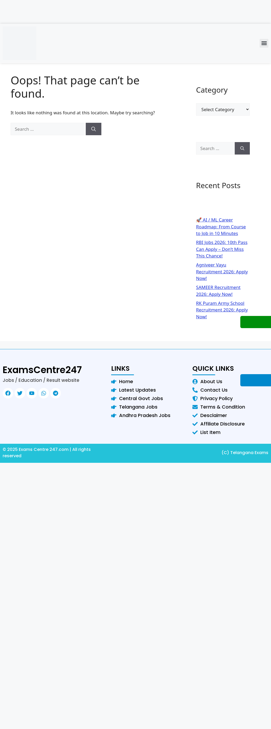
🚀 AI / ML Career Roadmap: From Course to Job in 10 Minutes (221, 226)
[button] (264, 43)
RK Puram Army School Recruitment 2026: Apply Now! (222, 310)
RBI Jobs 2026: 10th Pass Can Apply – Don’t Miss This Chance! (221, 249)
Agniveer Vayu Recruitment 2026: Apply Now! (222, 271)
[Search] (93, 129)
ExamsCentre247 (42, 369)
